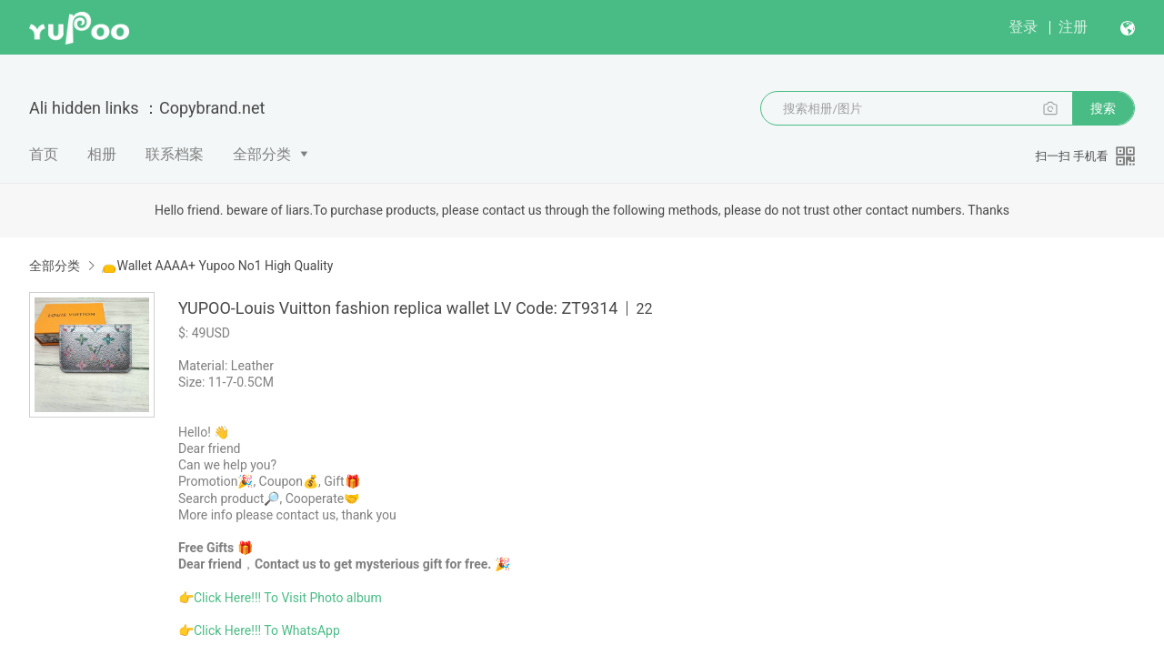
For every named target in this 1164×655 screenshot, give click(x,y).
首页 (43, 154)
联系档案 (175, 154)
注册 (1073, 26)
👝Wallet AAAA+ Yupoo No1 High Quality (217, 265)
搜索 (1103, 108)
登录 (1023, 26)
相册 (101, 154)
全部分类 (262, 154)
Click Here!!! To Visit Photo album (288, 597)
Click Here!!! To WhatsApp (267, 630)
